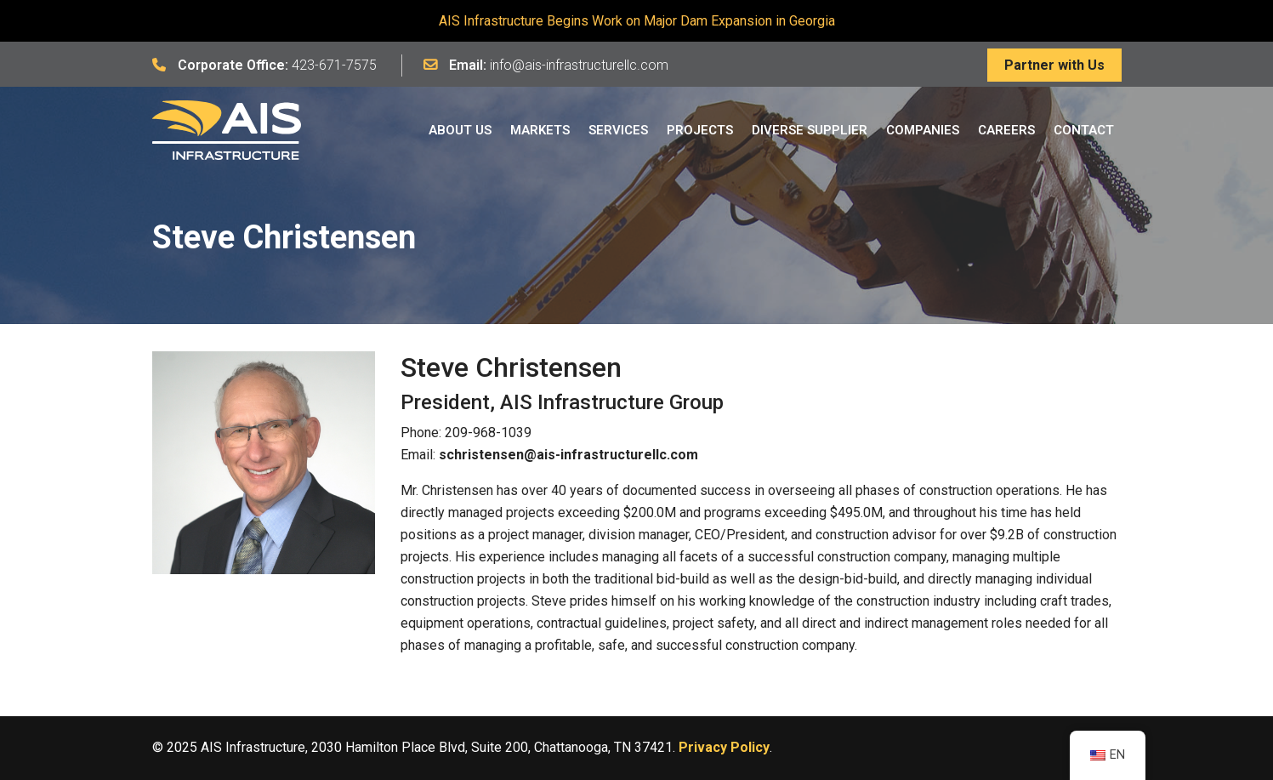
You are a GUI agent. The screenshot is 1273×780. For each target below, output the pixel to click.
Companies (922, 130)
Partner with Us (1054, 65)
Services (618, 130)
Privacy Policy (724, 747)
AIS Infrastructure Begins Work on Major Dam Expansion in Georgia (637, 21)
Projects (700, 130)
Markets (540, 130)
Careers (1006, 130)
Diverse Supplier (809, 130)
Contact (1084, 130)
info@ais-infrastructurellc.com (579, 65)
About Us (460, 130)
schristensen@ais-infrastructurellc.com (568, 455)
